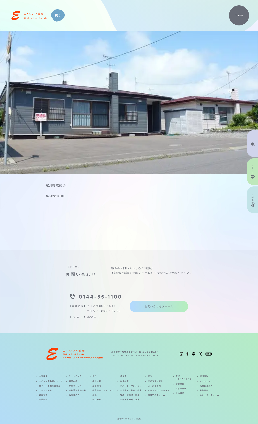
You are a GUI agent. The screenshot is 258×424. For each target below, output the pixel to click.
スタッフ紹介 (45, 390)
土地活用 (180, 393)
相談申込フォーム (156, 395)
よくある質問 (154, 386)
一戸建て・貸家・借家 (131, 390)
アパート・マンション (131, 386)
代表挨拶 (43, 395)
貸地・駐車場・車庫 (130, 395)
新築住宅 (96, 386)
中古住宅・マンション (103, 390)
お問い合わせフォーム (159, 306)
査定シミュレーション (158, 390)
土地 (94, 395)
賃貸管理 (180, 384)
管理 (185, 377)
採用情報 (204, 376)
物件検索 (96, 381)
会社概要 (43, 376)
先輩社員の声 (206, 386)
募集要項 (204, 390)
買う (94, 376)
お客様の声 (74, 395)
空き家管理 (181, 389)
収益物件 (96, 400)
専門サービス (75, 386)
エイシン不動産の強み (50, 386)
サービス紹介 (75, 376)
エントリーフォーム (209, 395)
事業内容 (73, 381)
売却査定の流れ (155, 381)
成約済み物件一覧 (77, 390)
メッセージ (205, 381)
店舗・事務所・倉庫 (130, 400)
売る (150, 376)
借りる (123, 376)
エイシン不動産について (51, 381)
